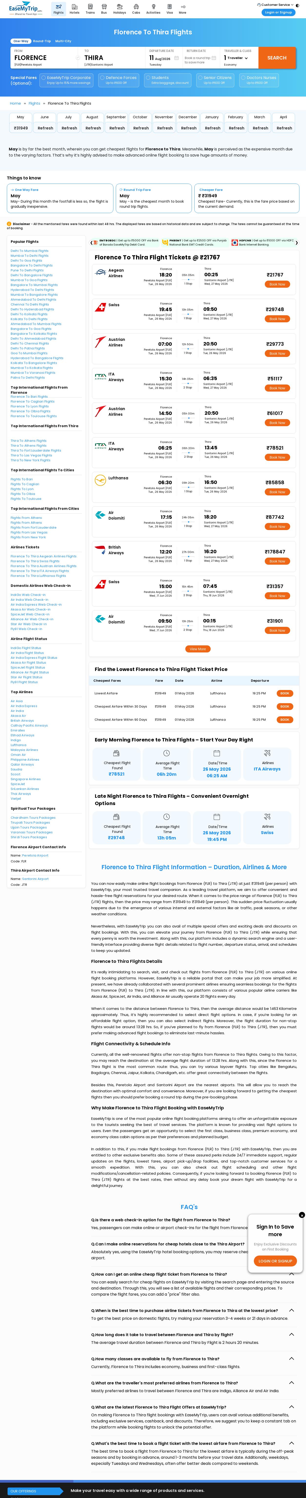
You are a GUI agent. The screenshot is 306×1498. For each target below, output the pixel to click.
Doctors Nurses (258, 80)
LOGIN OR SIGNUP (275, 1261)
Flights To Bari (22, 479)
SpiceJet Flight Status (28, 667)
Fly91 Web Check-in (26, 629)
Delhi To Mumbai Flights (30, 250)
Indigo (16, 740)
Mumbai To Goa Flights (29, 280)
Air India (17, 711)
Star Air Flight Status (27, 677)
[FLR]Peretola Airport (28, 65)
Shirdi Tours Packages (29, 837)
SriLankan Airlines (25, 789)
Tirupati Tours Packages (30, 822)
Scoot (15, 774)
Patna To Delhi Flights (28, 377)
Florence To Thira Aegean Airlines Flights (44, 556)
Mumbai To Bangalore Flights (34, 294)
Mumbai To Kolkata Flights (32, 367)
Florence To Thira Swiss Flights (35, 561)
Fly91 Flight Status (24, 682)
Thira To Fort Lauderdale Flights (36, 450)
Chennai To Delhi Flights (30, 304)
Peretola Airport (35, 855)
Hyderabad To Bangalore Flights (37, 358)
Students (167, 80)
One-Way (20, 41)
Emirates (18, 730)
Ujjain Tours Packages (29, 827)
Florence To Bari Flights (29, 396)
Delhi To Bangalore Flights (32, 275)
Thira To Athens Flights (29, 440)
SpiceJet (18, 784)
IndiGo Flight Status (26, 648)
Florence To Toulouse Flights (34, 416)
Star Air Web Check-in (29, 624)
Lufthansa (18, 745)
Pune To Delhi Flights (27, 270)
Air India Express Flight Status (34, 657)
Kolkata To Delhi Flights (29, 319)
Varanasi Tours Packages (32, 832)
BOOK (285, 693)
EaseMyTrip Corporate (66, 80)
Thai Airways (21, 793)
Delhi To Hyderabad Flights (32, 309)
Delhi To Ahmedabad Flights (34, 338)
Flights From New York (28, 537)
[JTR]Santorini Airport (98, 65)
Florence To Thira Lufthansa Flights (38, 575)
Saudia (16, 769)
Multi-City (63, 41)
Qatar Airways (22, 764)
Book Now (277, 284)
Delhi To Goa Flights (26, 260)
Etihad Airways (23, 735)
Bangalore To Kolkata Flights (34, 333)
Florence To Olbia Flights (31, 411)
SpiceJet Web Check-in (30, 614)
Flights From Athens (26, 517)
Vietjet (16, 798)
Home (15, 103)
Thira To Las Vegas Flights (31, 455)
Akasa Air (18, 715)
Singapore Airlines (26, 779)
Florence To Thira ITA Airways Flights (40, 571)
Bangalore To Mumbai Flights (34, 285)
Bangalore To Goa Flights (31, 328)
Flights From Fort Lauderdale (34, 527)
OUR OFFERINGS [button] (23, 1491)
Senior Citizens (215, 80)
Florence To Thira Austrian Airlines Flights (44, 566)
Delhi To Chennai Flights (30, 343)
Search (276, 57)
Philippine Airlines (25, 759)
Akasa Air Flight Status (28, 662)
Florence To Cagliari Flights (33, 401)
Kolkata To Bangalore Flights (34, 363)
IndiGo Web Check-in (28, 594)
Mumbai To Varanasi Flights (33, 372)
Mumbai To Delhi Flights (30, 255)
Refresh (45, 128)
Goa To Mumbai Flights (29, 353)
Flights (34, 103)
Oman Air (18, 754)
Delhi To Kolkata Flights (29, 314)
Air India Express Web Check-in (36, 604)
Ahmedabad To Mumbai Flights (36, 324)
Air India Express (24, 706)
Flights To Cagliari (25, 484)
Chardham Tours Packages (33, 817)
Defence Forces (118, 80)
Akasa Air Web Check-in (31, 609)
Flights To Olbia (23, 494)
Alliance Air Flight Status (30, 672)
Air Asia (17, 701)
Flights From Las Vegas (29, 532)
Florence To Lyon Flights (30, 406)
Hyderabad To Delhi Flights (32, 289)
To (86, 51)
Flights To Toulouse (26, 498)
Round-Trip (42, 41)
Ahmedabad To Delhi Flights (34, 299)
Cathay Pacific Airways (29, 725)
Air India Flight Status (27, 652)
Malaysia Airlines (24, 750)
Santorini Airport (35, 879)
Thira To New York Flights (31, 460)
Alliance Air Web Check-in (32, 619)
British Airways (22, 720)
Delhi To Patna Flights (28, 348)
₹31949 (21, 128)
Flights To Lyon (22, 489)
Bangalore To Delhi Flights (32, 265)
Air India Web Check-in (30, 599)
